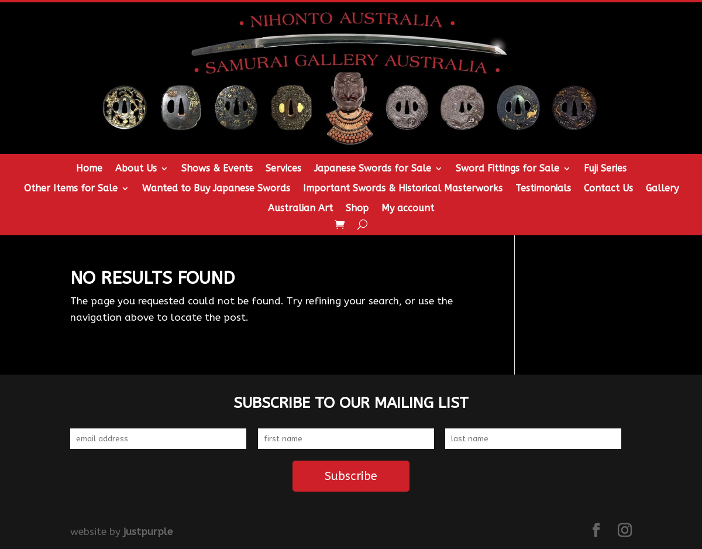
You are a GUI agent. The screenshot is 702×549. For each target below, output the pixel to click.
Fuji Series (605, 169)
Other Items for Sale (71, 189)
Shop (357, 209)
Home (89, 169)
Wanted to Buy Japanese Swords (216, 189)
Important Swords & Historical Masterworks (403, 189)
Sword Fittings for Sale (507, 169)
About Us (136, 169)
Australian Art (300, 209)
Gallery (662, 189)
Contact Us (608, 189)
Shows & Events (217, 169)
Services (283, 169)
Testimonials (543, 189)
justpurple (148, 531)
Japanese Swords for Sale (372, 169)
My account (407, 209)
